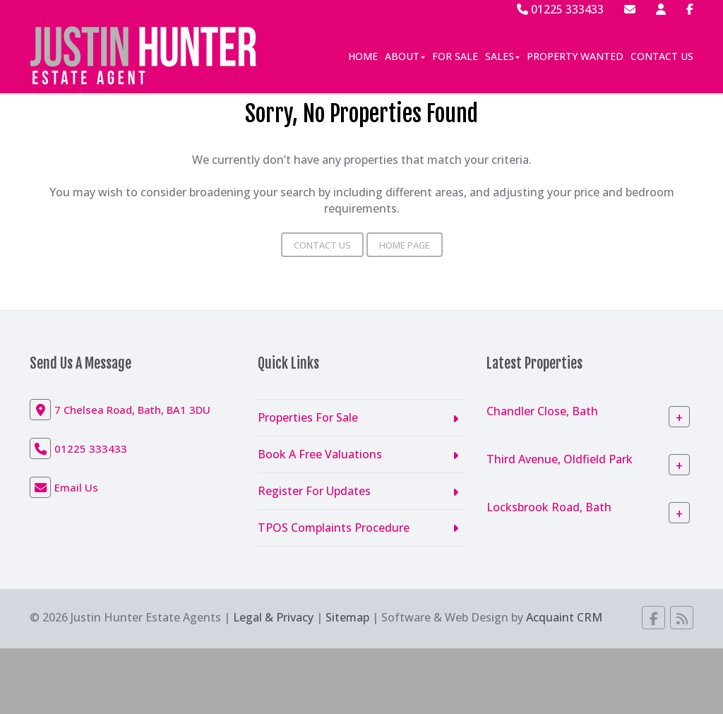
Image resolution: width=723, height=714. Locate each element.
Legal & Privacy (273, 617)
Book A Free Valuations (320, 454)
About (405, 56)
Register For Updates (314, 491)
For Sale (455, 56)
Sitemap (347, 617)
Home (363, 56)
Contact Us (662, 56)
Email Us (76, 487)
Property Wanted (575, 56)
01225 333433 (560, 9)
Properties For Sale (308, 417)
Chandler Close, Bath (542, 411)
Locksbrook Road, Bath (548, 507)
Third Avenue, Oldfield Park (559, 459)
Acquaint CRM (564, 617)
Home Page (404, 245)
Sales (502, 56)
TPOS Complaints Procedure (334, 527)
